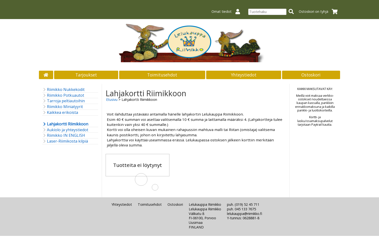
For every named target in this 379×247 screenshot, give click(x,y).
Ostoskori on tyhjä (320, 11)
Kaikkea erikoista (60, 112)
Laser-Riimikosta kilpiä (65, 141)
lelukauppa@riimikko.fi (244, 213)
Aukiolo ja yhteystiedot (65, 129)
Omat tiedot (227, 11)
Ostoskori (311, 75)
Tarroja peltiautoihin (63, 100)
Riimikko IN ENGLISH (63, 135)
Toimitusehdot (162, 75)
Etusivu (111, 99)
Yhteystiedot (243, 75)
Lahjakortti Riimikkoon (65, 124)
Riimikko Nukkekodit (63, 89)
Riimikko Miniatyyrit (62, 106)
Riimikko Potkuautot (63, 95)
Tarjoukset (86, 75)
